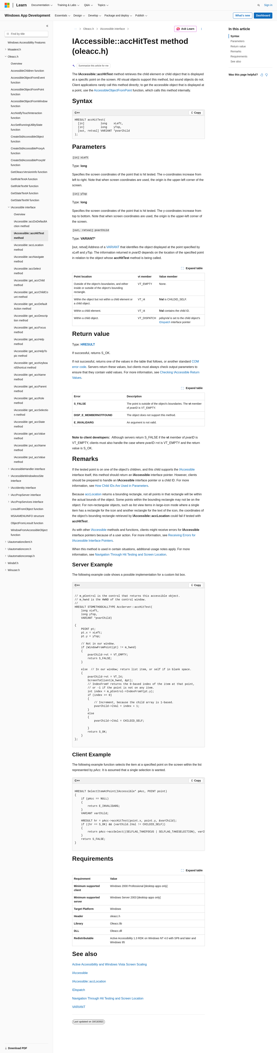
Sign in (268, 5)
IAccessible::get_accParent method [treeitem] (30, 389)
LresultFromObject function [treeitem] (27, 509)
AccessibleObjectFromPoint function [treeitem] (27, 92)
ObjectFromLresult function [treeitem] (27, 523)
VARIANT (112, 247)
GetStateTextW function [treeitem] (25, 200)
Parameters (237, 41)
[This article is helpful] (261, 74)
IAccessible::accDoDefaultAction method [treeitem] (30, 224)
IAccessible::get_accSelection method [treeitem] (31, 412)
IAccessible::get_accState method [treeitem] (29, 424)
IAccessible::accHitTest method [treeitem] (29, 236)
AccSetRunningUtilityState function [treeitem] (26, 127)
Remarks (236, 51)
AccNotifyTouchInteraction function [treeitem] (26, 115)
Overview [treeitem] (16, 63)
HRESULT (88, 344)
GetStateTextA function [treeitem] (24, 193)
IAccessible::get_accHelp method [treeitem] (29, 342)
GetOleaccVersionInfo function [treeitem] (29, 172)
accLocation (93, 494)
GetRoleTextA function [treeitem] (24, 179)
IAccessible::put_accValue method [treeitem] (29, 460)
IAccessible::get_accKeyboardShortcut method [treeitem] (31, 365)
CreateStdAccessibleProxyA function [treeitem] (27, 151)
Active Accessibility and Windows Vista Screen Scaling (109, 964)
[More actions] (201, 29)
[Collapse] (47, 25)
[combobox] (26, 34)
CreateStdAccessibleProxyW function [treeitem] (28, 163)
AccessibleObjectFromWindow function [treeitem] (29, 104)
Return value (238, 46)
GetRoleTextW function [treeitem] (24, 186)
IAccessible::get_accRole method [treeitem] (29, 401)
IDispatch (164, 322)
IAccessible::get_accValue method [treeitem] (29, 436)
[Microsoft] (7, 5)
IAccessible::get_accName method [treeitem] (30, 377)
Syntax (235, 36)
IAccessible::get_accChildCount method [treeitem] (31, 295)
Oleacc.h (88, 28)
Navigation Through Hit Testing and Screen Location (130, 554)
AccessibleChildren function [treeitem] (27, 70)
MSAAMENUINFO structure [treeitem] (27, 516)
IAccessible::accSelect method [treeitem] (27, 271)
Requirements (239, 56)
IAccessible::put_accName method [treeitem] (30, 448)
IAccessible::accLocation (89, 981)
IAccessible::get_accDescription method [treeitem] (31, 318)
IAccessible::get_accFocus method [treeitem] (30, 330)
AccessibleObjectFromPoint (113, 90)
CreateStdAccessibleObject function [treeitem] (27, 139)
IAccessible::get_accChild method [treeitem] (29, 283)
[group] (138, 817)
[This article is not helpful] (266, 74)
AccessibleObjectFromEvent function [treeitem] (28, 80)
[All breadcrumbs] (75, 29)
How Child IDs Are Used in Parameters (121, 485)
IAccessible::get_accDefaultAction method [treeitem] (30, 306)
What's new (242, 15)
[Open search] (259, 5)
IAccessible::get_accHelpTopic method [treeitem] (30, 354)
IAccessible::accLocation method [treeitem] (28, 247)
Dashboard (263, 15)
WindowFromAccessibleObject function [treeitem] (29, 532)
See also (236, 61)
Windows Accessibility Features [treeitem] (26, 42)
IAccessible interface (112, 28)
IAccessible (187, 469)
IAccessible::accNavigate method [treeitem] (29, 259)
